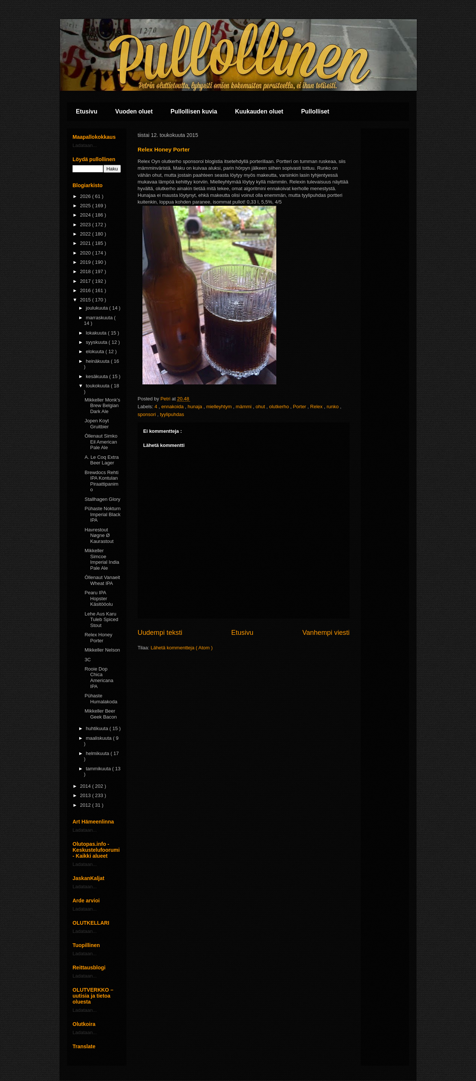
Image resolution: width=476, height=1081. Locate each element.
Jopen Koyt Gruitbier (96, 423)
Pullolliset (315, 111)
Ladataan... (85, 145)
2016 (86, 290)
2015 (86, 300)
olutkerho (279, 406)
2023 (86, 224)
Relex (317, 406)
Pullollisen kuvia (194, 111)
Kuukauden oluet (259, 111)
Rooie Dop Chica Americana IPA (98, 677)
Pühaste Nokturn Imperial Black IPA (102, 514)
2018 (86, 271)
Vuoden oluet (134, 111)
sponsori (147, 414)
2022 (86, 234)
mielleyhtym (219, 406)
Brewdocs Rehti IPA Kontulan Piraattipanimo (101, 481)
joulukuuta (97, 308)
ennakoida (173, 406)
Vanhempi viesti (326, 632)
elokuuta (96, 351)
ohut (260, 406)
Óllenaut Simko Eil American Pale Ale (100, 441)
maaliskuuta (99, 738)
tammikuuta (99, 768)
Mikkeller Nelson (102, 650)
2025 (86, 205)
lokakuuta (97, 333)
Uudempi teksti (160, 632)
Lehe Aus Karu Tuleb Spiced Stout (101, 619)
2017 (86, 281)
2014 (86, 786)
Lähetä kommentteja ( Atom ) (182, 647)
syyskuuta (97, 342)
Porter (300, 406)
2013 (86, 795)
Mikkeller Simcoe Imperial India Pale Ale (101, 559)
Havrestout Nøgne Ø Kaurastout (98, 535)
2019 (86, 262)
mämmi (244, 406)
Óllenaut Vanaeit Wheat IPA (102, 580)
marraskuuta (100, 317)
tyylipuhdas (172, 414)
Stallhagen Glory (102, 499)
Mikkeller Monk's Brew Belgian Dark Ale (102, 405)
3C (87, 659)
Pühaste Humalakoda (100, 698)
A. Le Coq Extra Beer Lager (101, 460)
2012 (86, 805)
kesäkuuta (97, 376)
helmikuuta (98, 753)
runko (333, 406)
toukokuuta (98, 385)
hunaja (195, 406)
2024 (86, 215)
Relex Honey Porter (98, 637)
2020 (86, 253)
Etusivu (86, 111)
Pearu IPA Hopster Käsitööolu (98, 598)
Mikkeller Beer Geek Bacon (100, 714)
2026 (86, 196)
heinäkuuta (98, 361)
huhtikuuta (98, 728)
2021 (86, 243)
